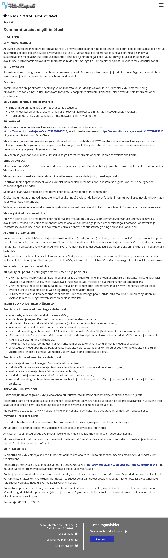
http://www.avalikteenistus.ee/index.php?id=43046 (122, 465)
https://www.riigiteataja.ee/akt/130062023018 (35, 131)
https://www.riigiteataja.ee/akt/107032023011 (131, 131)
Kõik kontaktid (64, 546)
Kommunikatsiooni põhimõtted (40, 15)
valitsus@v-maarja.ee (60, 540)
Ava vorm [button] (102, 539)
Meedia (14, 15)
